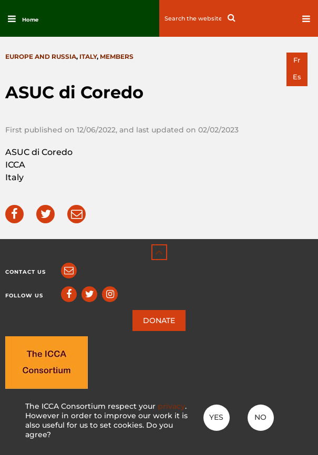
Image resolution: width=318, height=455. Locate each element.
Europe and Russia (40, 56)
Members (117, 56)
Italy (88, 56)
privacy (171, 406)
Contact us (25, 271)
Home (30, 20)
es (297, 77)
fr (296, 60)
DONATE (159, 320)
